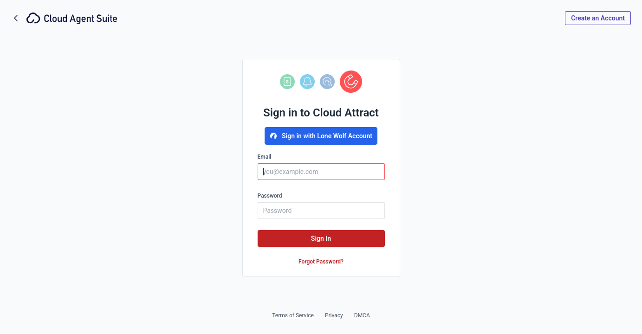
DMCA (362, 315)
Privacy (334, 315)
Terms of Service (293, 315)
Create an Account (598, 18)
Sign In (321, 238)
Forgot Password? (321, 261)
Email (265, 157)
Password (270, 196)
